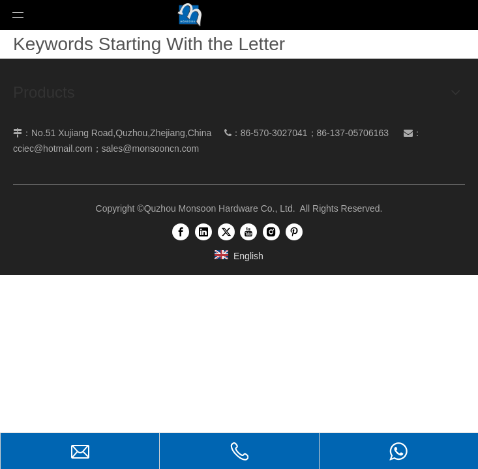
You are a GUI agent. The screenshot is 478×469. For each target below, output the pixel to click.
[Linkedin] (203, 231)
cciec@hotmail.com (53, 148)
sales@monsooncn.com (151, 148)
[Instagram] (271, 231)
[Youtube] (248, 231)
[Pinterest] (294, 231)
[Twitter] (226, 231)
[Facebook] (180, 231)
